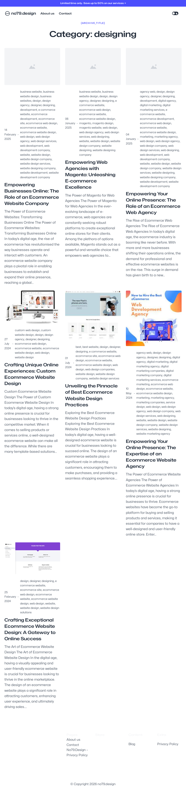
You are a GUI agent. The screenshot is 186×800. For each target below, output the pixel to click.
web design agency (91, 132)
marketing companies (150, 402)
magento (85, 123)
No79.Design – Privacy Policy (77, 752)
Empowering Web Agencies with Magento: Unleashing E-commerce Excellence (90, 175)
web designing (100, 136)
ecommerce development (157, 118)
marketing (146, 136)
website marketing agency (153, 433)
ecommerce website (33, 127)
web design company (153, 145)
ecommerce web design (41, 123)
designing (49, 105)
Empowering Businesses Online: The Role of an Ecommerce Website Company (31, 194)
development (28, 109)
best (78, 346)
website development (34, 172)
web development (31, 145)
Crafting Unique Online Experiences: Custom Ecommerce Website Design (31, 374)
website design (40, 154)
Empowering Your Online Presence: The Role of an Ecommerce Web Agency (153, 203)
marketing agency (166, 136)
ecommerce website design (38, 132)
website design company (36, 159)
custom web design (27, 330)
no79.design (23, 13)
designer (36, 105)
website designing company (38, 168)
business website (31, 91)
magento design (102, 123)
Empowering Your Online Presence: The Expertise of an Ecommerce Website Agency (151, 454)
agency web (147, 91)
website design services (35, 163)
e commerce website (102, 351)
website (25, 154)
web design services (43, 141)
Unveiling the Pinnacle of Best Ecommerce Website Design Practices (91, 395)
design (37, 100)
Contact (73, 745)
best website (90, 346)
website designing (163, 172)
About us (73, 740)
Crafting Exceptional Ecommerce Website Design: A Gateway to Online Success (29, 629)
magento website (90, 127)
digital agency (167, 100)
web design (27, 136)
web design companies (100, 369)
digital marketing (150, 105)
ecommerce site (86, 355)
